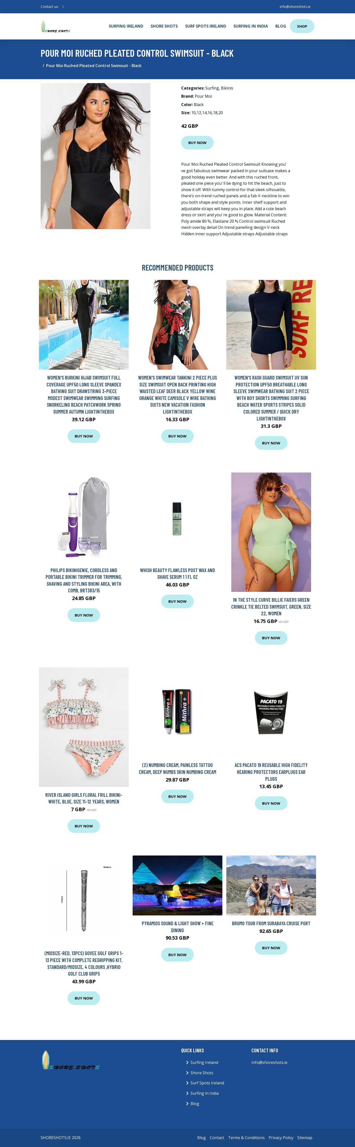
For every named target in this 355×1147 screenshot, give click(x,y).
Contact (217, 1137)
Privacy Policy (281, 1137)
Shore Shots (164, 26)
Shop (302, 26)
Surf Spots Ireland (205, 26)
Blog (280, 26)
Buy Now (197, 142)
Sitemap (304, 1137)
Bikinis (227, 88)
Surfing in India (250, 26)
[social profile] (63, 6)
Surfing (212, 88)
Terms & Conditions (246, 1137)
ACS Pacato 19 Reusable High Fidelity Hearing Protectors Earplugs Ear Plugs (271, 772)
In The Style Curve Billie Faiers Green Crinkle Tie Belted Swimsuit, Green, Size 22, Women (271, 606)
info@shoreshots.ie (295, 6)
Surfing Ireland (126, 26)
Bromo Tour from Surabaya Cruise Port (271, 923)
